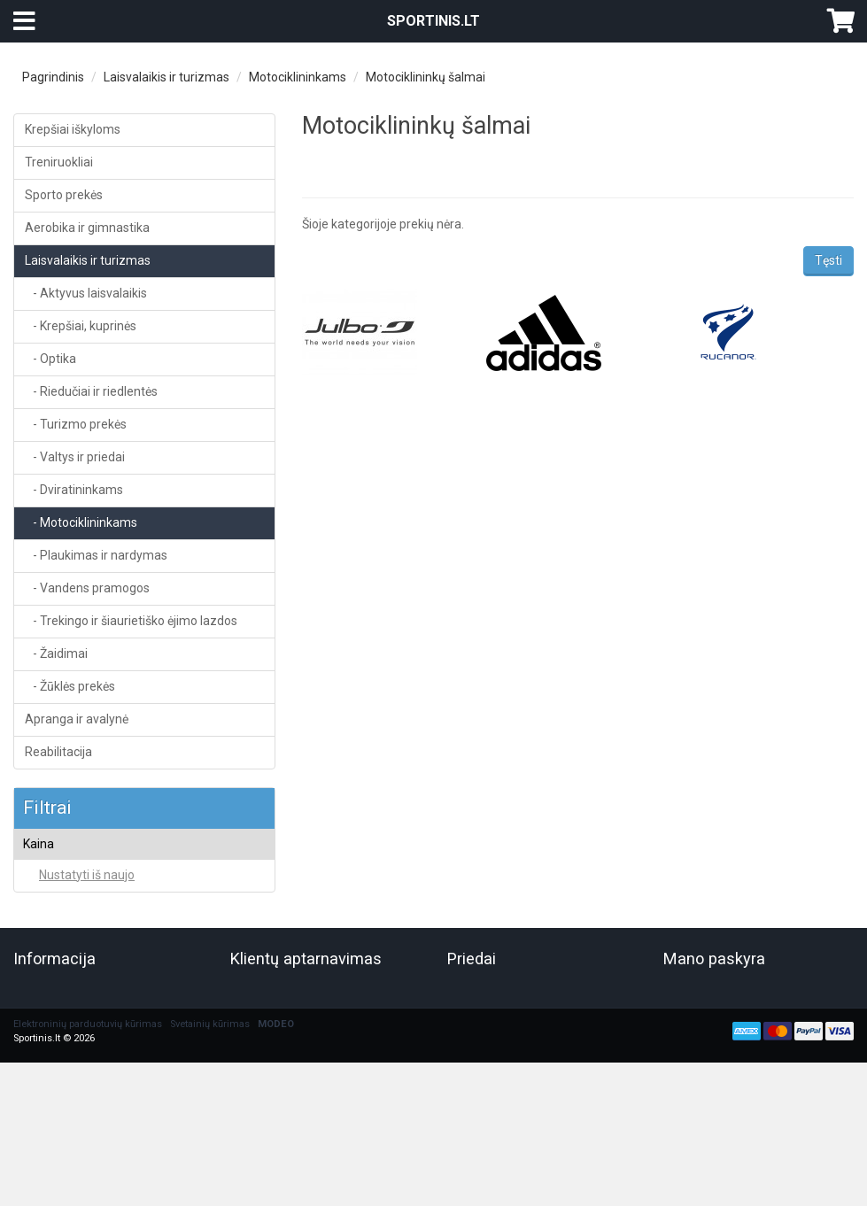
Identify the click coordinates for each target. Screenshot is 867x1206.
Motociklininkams (297, 77)
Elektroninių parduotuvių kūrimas (87, 1082)
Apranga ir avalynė (76, 719)
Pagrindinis (53, 77)
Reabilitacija (58, 752)
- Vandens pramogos (87, 588)
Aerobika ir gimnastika (87, 227)
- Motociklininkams (81, 522)
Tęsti (828, 260)
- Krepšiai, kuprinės (80, 326)
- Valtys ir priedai (75, 457)
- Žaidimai (56, 653)
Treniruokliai (59, 162)
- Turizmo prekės (76, 424)
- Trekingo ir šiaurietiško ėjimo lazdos (131, 621)
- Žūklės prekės (70, 686)
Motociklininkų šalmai (425, 77)
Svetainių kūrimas (210, 1082)
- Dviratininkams (74, 490)
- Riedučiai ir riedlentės (91, 391)
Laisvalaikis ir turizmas (166, 77)
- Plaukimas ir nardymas (96, 555)
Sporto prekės (64, 195)
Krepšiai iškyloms (72, 129)
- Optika (50, 359)
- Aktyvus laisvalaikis (86, 293)
